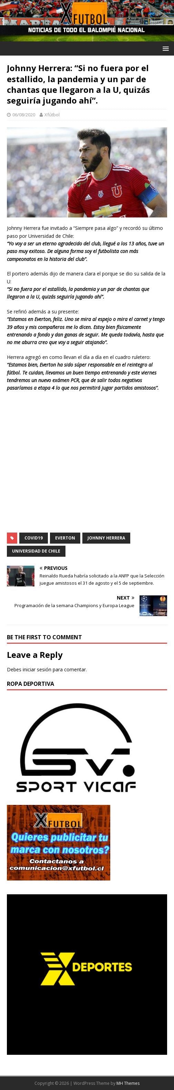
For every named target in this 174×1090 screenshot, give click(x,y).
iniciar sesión (37, 669)
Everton (65, 538)
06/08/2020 (23, 114)
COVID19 (33, 538)
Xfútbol (52, 114)
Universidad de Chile (36, 551)
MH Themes (128, 1083)
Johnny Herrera (106, 538)
